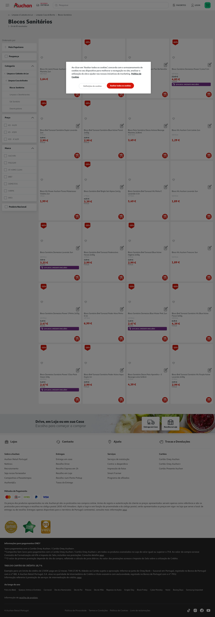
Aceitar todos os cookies (122, 86)
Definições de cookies (91, 86)
